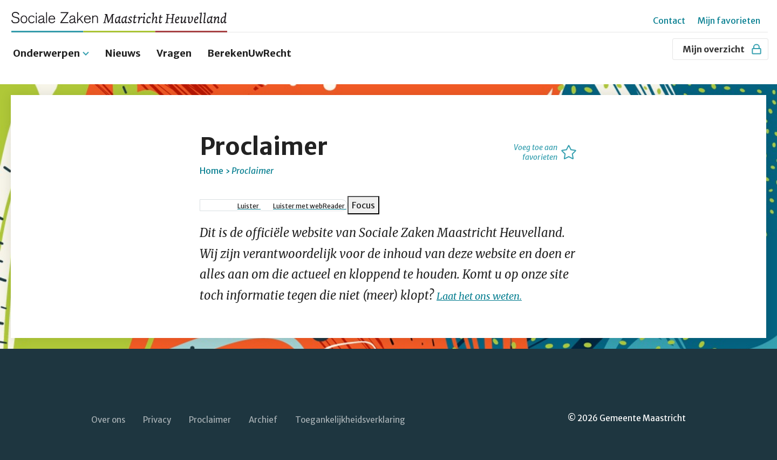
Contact (669, 20)
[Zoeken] (659, 49)
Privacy (157, 411)
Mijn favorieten (729, 20)
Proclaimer (210, 411)
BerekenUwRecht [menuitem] (249, 44)
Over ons (108, 411)
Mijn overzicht (723, 49)
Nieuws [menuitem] (123, 44)
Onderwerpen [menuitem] (46, 44)
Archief (263, 411)
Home (211, 162)
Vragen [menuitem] (174, 44)
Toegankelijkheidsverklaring (350, 411)
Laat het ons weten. (489, 286)
